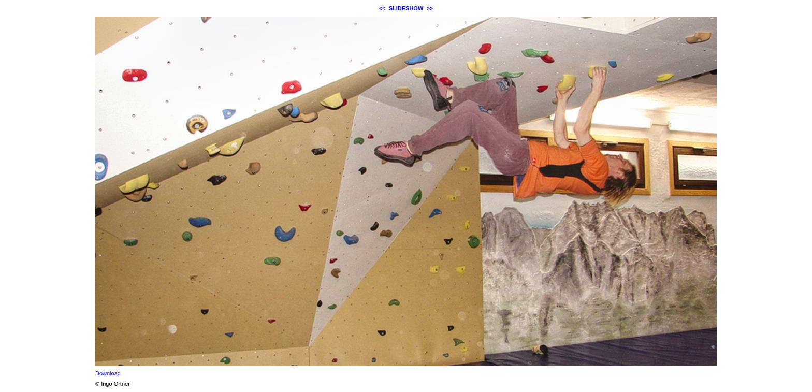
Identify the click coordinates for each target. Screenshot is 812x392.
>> (429, 8)
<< (382, 8)
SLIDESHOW (406, 8)
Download (108, 373)
